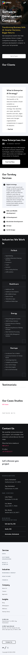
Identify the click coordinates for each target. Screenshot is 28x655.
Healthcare (6, 576)
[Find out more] (11, 162)
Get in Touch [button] (14, 56)
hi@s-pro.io (5, 445)
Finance (5, 580)
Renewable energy (9, 572)
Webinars (4, 608)
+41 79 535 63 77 (7, 451)
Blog (3, 602)
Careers (4, 591)
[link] (6, 2)
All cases (5, 404)
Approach (4, 594)
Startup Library (6, 611)
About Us (4, 588)
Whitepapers (5, 605)
